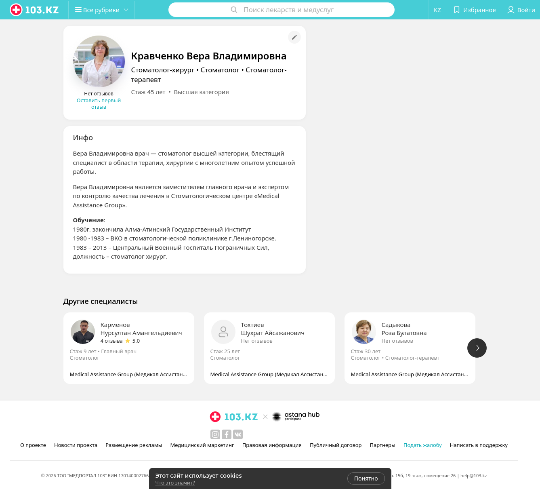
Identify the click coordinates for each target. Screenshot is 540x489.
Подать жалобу (422, 445)
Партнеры (382, 445)
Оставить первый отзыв (99, 103)
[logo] (35, 9)
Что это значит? (175, 482)
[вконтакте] (238, 434)
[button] (104, 9)
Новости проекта (75, 445)
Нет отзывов (257, 340)
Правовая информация (272, 445)
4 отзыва (112, 340)
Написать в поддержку (479, 445)
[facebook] (226, 434)
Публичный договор (335, 445)
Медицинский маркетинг (202, 445)
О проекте (33, 445)
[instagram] (215, 434)
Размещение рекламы (133, 445)
